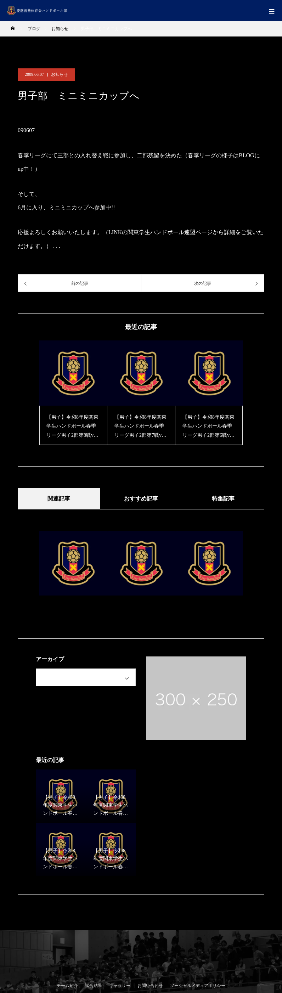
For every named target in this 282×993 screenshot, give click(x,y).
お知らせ (59, 74)
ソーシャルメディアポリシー (197, 985)
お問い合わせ (150, 985)
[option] (73, 392)
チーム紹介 (67, 985)
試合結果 (93, 985)
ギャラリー (119, 985)
